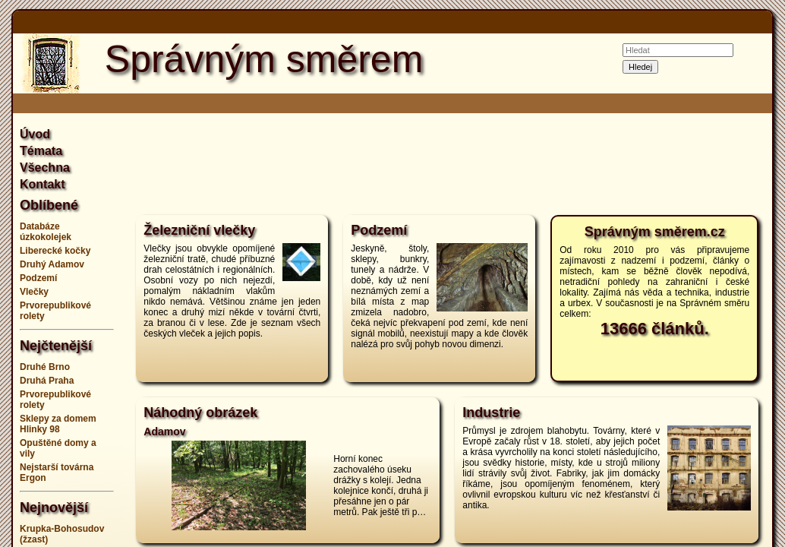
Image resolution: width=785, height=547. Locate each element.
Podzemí (38, 278)
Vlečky (34, 291)
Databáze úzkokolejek (45, 231)
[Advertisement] (447, 162)
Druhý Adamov (52, 264)
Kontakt (42, 184)
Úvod (35, 134)
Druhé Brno (45, 367)
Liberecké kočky (55, 250)
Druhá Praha (47, 380)
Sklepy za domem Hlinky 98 (58, 424)
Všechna (45, 167)
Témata (41, 150)
